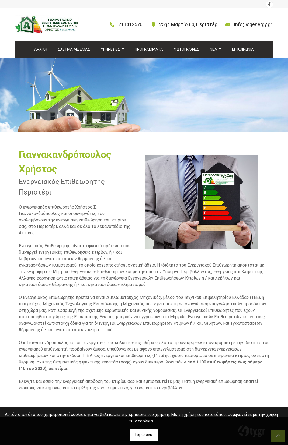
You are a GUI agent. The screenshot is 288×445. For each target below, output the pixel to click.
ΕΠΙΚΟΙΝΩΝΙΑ (243, 49)
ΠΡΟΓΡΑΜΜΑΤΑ (149, 49)
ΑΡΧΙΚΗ (40, 49)
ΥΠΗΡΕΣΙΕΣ (111, 49)
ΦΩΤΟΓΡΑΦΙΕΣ (186, 49)
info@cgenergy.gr (253, 24)
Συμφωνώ (144, 434)
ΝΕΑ (214, 49)
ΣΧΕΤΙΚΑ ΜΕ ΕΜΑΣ (74, 49)
